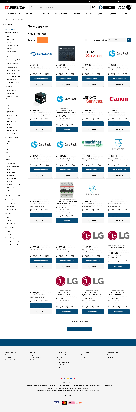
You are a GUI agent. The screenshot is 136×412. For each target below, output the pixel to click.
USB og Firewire (11, 223)
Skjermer (9, 150)
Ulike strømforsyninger (13, 70)
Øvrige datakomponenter (13, 200)
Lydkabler (9, 48)
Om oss (83, 355)
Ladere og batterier (11, 64)
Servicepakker (10, 29)
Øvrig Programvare (12, 133)
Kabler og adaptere (11, 32)
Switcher (9, 190)
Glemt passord (34, 360)
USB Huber (9, 57)
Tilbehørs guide (111, 355)
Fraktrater (59, 357)
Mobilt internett (11, 172)
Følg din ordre (60, 360)
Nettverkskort (10, 175)
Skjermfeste (10, 144)
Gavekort (83, 1)
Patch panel (10, 181)
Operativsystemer (12, 130)
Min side (58, 367)
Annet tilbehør (10, 204)
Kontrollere (8, 213)
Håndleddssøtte (11, 90)
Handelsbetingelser (11, 357)
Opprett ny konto (117, 1)
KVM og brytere (10, 227)
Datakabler (9, 42)
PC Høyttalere (10, 147)
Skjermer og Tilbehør (12, 137)
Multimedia (9, 124)
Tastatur (9, 99)
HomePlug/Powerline (12, 166)
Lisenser (9, 118)
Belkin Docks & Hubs (12, 245)
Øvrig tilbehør (10, 156)
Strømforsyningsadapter (14, 82)
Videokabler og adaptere (14, 60)
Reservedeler (10, 102)
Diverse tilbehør (11, 163)
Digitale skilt (10, 141)
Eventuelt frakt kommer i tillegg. (37, 79)
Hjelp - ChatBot (60, 365)
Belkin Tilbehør (10, 238)
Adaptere (9, 36)
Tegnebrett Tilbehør (12, 108)
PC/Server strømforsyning (14, 79)
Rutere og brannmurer (13, 184)
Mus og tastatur (10, 86)
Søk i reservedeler (104, 1)
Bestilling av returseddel (63, 362)
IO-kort (8, 217)
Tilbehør (8, 220)
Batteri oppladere (11, 73)
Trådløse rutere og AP (13, 196)
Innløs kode (92, 1)
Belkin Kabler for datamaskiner (15, 242)
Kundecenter (74, 1)
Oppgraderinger (11, 209)
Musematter (10, 93)
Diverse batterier (11, 67)
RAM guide (110, 357)
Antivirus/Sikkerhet (12, 115)
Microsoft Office (11, 121)
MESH (8, 169)
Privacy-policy (9, 355)
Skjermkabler (10, 39)
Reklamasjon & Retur (62, 355)
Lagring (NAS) (10, 187)
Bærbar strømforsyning (13, 76)
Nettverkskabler (11, 51)
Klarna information (10, 360)
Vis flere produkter (79, 329)
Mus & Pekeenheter (12, 96)
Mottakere (9, 193)
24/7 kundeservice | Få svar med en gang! (17, 1)
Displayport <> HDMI (12, 45)
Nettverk (9, 127)
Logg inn (127, 1)
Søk (129, 40)
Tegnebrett (9, 105)
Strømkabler (10, 54)
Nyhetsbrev (84, 360)
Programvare (9, 112)
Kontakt (83, 357)
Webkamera (10, 153)
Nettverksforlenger (12, 178)
